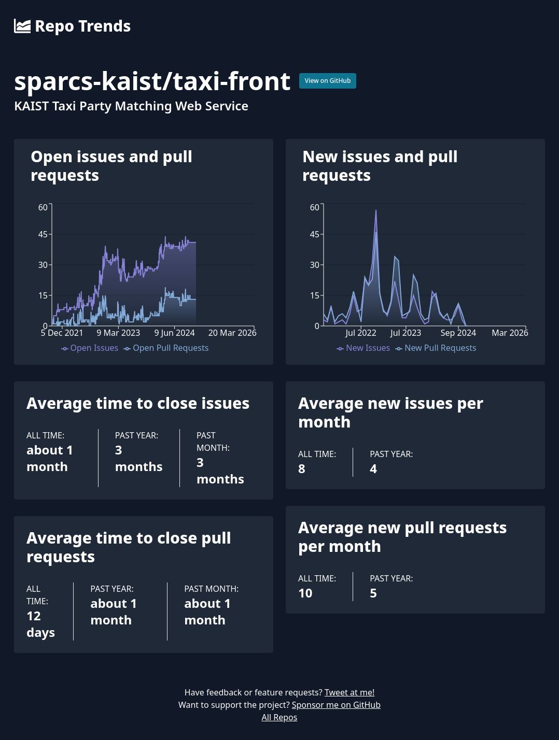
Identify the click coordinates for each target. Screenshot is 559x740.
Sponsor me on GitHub (336, 704)
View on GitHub (328, 80)
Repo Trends (72, 26)
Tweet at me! (349, 692)
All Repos (280, 717)
